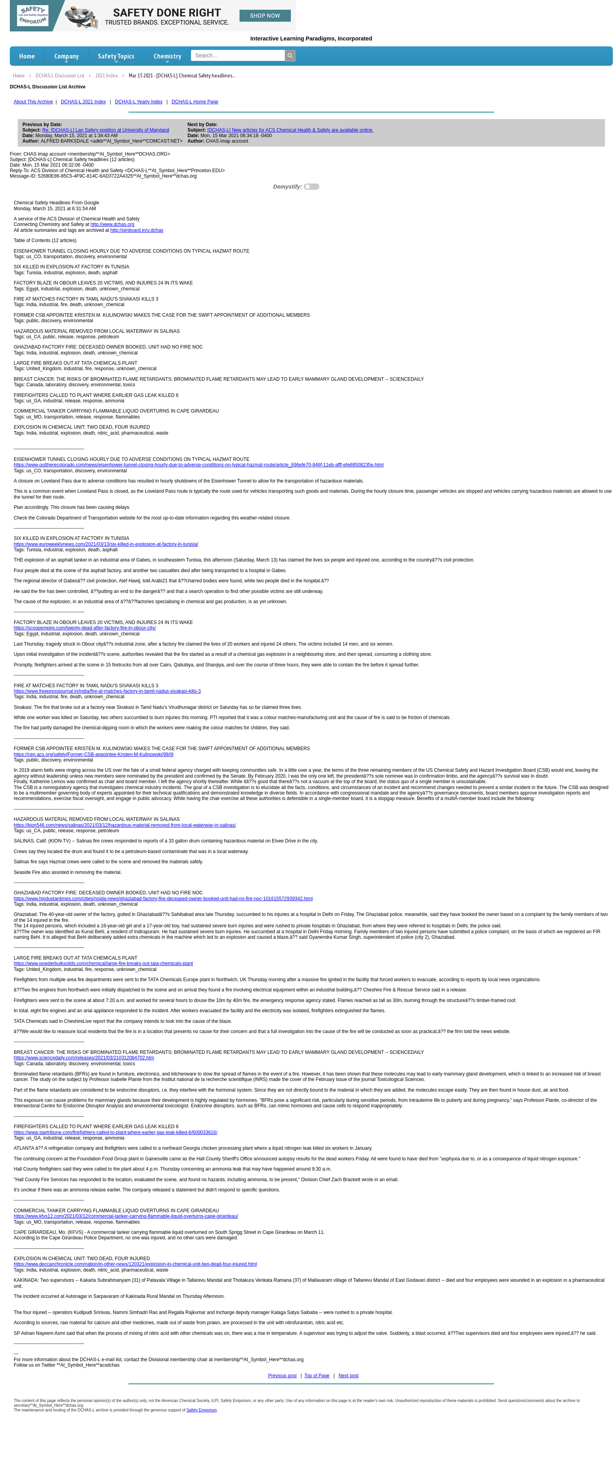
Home (27, 56)
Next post (349, 1375)
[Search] (290, 56)
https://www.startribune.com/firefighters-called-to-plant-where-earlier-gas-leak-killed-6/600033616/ (115, 1132)
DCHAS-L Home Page (195, 102)
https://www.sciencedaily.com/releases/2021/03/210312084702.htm (84, 1058)
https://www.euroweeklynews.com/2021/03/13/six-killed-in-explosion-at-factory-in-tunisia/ (106, 544)
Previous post (282, 1375)
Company (66, 58)
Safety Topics (116, 58)
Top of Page (317, 1375)
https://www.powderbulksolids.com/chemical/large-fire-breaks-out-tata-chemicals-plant (103, 963)
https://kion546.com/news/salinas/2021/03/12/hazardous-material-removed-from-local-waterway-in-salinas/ (125, 825)
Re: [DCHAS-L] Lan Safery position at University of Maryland (105, 130)
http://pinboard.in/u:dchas (136, 230)
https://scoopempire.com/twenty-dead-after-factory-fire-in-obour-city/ (85, 628)
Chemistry (167, 58)
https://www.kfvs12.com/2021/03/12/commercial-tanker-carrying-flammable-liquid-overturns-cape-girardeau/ (126, 1216)
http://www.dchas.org (112, 224)
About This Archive (33, 102)
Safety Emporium (202, 1410)
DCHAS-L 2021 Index (83, 102)
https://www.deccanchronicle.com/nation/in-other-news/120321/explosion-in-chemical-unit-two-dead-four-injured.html (135, 1264)
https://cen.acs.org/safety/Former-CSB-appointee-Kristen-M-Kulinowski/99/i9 (93, 754)
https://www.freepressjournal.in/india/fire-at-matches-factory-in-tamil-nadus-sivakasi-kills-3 (107, 691)
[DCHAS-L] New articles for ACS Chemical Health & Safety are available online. (290, 130)
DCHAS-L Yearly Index (139, 102)
